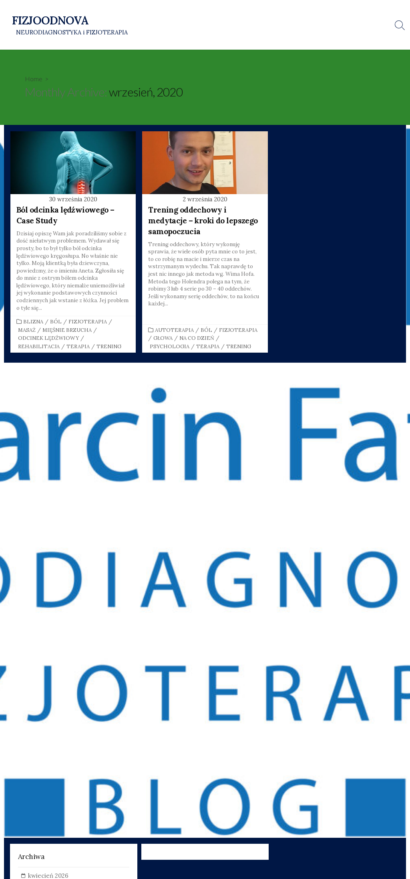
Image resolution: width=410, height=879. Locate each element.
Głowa (163, 338)
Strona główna (205, 14)
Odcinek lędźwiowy (48, 338)
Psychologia (169, 347)
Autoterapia (174, 330)
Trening (108, 347)
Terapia (78, 347)
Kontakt (307, 14)
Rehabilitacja (39, 347)
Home (33, 79)
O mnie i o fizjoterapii (260, 14)
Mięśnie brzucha (67, 330)
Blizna (33, 322)
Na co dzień (196, 338)
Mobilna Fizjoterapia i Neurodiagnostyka (238, 34)
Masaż (27, 330)
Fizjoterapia (87, 322)
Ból (56, 322)
